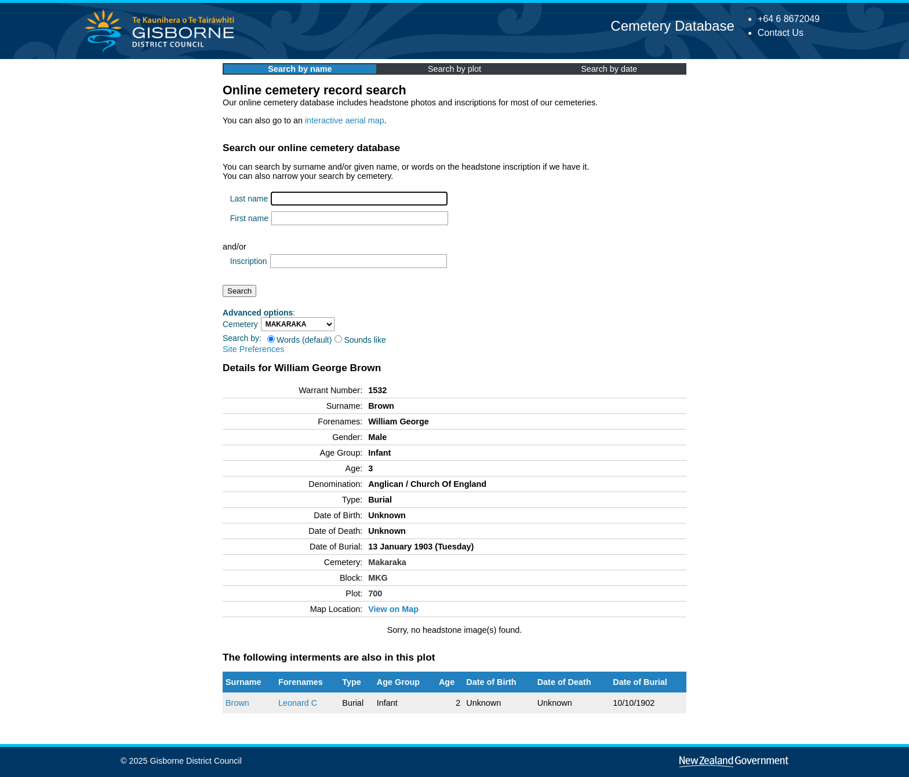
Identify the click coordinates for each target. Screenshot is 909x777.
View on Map (393, 609)
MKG (378, 577)
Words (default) (299, 339)
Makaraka (387, 562)
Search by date (609, 69)
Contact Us (780, 33)
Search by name (300, 69)
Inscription (248, 261)
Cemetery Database (672, 26)
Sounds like (360, 339)
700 (375, 593)
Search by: (242, 338)
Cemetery (240, 324)
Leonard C (297, 703)
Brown (237, 703)
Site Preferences (253, 349)
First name (249, 218)
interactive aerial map (344, 120)
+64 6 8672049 (789, 19)
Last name (249, 198)
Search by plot (454, 69)
